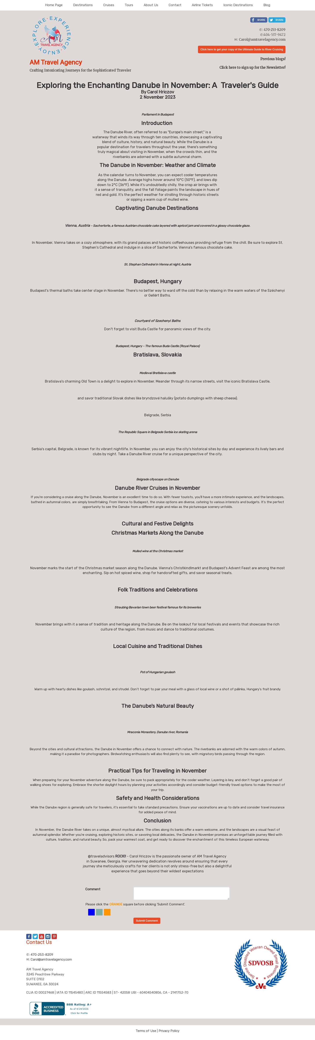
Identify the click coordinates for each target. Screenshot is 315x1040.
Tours (129, 5)
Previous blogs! (272, 59)
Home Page (54, 5)
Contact (175, 5)
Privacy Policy (169, 1031)
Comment (92, 889)
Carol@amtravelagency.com (262, 39)
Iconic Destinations (238, 5)
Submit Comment (147, 920)
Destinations (83, 5)
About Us (151, 5)
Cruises (108, 5)
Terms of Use (146, 1031)
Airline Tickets (202, 5)
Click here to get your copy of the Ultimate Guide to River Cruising (241, 49)
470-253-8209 (274, 30)
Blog (266, 5)
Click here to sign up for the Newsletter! (252, 67)
